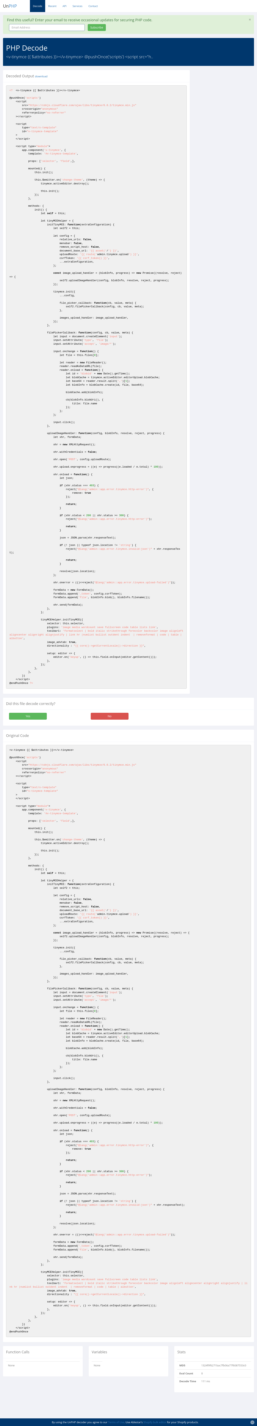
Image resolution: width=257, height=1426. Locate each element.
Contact (93, 6)
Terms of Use (116, 1422)
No (109, 716)
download (41, 76)
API (64, 6)
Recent (52, 6)
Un (10, 6)
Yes (28, 716)
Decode (37, 6)
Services (77, 6)
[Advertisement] (226, 95)
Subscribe (96, 27)
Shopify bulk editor (154, 1422)
